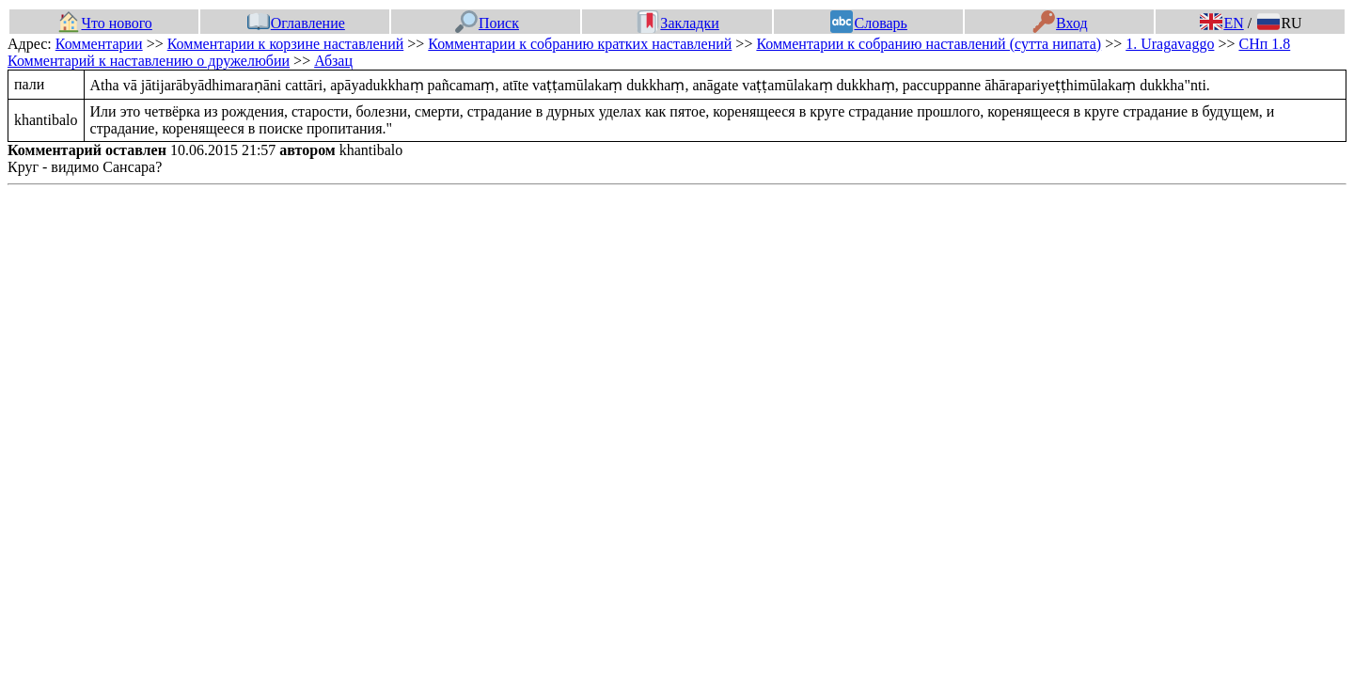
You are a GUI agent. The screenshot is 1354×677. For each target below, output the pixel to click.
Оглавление (296, 23)
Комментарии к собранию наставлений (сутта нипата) (928, 44)
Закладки (678, 23)
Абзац (333, 61)
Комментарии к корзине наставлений (285, 44)
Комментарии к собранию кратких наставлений (580, 44)
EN (1221, 23)
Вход (1060, 23)
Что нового (104, 23)
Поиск (487, 23)
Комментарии (99, 44)
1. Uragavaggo (1170, 44)
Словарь (868, 23)
